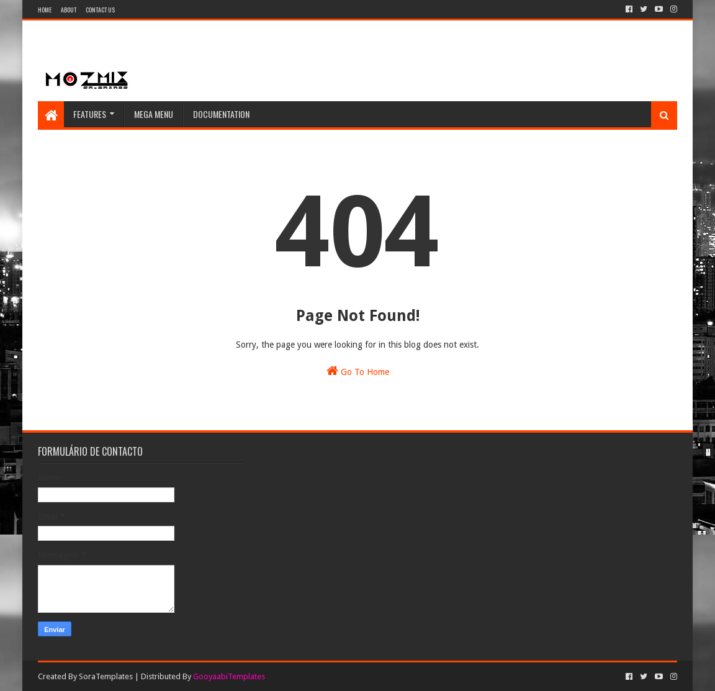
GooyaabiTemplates (229, 676)
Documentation (221, 113)
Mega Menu (153, 113)
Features (89, 113)
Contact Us (100, 9)
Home (45, 9)
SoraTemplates (106, 676)
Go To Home (357, 370)
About (68, 9)
